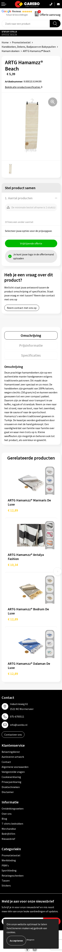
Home (5, 42)
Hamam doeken (11, 51)
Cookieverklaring (11, 777)
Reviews (16, 11)
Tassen (6, 880)
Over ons (7, 813)
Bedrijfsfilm (8, 833)
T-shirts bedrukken (12, 823)
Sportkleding (9, 870)
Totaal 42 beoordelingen (17, 14)
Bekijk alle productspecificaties (23, 87)
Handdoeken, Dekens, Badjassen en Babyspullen (29, 46)
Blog (4, 818)
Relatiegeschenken (12, 875)
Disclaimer (8, 792)
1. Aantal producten (19, 198)
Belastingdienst (11, 751)
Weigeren (30, 939)
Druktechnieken (11, 787)
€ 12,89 (13, 510)
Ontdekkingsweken (12, 808)
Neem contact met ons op (22, 307)
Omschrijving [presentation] (31, 335)
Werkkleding (9, 860)
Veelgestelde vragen (13, 771)
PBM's (5, 865)
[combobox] (26, 23)
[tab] (31, 335)
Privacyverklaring (11, 782)
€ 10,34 (13, 565)
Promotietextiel (21, 42)
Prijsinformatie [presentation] (31, 345)
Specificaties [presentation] (31, 355)
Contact (6, 762)
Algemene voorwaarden (15, 766)
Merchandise (9, 828)
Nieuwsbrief (8, 838)
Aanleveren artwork (13, 756)
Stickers (6, 885)
